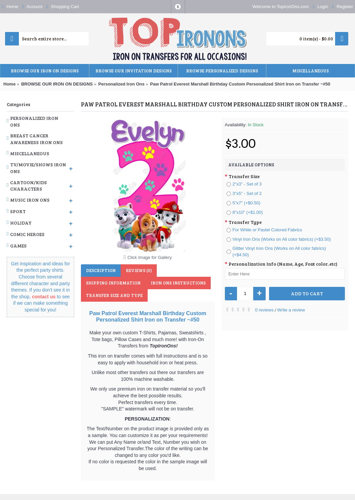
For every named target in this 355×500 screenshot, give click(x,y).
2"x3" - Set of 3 (244, 184)
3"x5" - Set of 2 (244, 193)
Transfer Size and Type (114, 295)
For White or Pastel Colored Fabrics (264, 229)
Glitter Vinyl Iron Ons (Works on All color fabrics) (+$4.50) (276, 252)
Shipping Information (113, 283)
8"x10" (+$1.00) (245, 212)
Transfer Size (244, 176)
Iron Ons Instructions (178, 283)
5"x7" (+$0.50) (244, 202)
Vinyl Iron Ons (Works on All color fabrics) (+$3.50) (279, 239)
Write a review (291, 309)
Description (101, 270)
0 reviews (264, 309)
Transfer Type (245, 222)
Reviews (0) (139, 270)
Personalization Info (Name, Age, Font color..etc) (283, 264)
